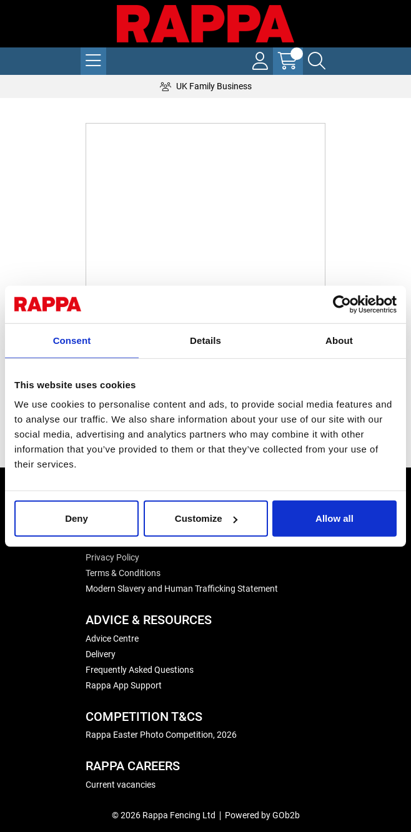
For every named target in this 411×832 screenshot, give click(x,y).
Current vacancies (121, 785)
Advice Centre (112, 639)
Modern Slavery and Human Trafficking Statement (182, 589)
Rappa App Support (124, 685)
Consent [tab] (72, 340)
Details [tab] (205, 340)
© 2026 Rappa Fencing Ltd (163, 815)
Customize (206, 518)
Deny (76, 518)
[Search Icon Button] (316, 61)
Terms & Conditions (123, 573)
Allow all (334, 518)
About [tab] (339, 340)
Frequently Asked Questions (140, 670)
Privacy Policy (112, 557)
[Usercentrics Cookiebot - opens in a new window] (342, 304)
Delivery (101, 654)
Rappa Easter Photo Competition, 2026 (161, 735)
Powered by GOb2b (262, 815)
